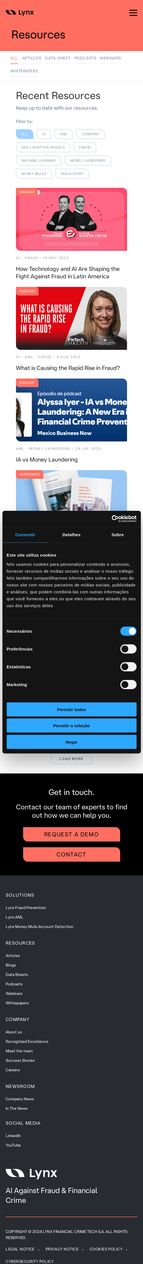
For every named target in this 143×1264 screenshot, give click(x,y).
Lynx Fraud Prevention (26, 907)
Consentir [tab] (25, 534)
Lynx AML (14, 917)
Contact (71, 854)
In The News (17, 1108)
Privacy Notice (62, 1249)
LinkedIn (13, 1135)
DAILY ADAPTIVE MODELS (43, 147)
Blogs (11, 965)
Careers (13, 1070)
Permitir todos (71, 709)
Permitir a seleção (71, 725)
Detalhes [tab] (71, 534)
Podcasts (14, 984)
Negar (71, 741)
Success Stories (20, 1060)
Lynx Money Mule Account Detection (39, 926)
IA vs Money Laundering (47, 459)
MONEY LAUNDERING (88, 160)
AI (44, 134)
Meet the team (19, 1051)
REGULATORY (72, 173)
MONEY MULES (34, 173)
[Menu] (133, 13)
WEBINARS (110, 58)
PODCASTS (85, 58)
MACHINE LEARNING (38, 160)
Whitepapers (17, 1003)
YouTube (13, 1145)
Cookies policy (106, 1249)
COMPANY (90, 134)
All (14, 58)
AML (63, 134)
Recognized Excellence (27, 1041)
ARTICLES (31, 58)
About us (14, 1032)
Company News (20, 1099)
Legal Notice (20, 1249)
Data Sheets (17, 974)
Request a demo (71, 834)
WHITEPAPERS (24, 71)
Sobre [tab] (118, 534)
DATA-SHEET (58, 58)
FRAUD (84, 147)
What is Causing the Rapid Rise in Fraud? (68, 367)
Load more (71, 759)
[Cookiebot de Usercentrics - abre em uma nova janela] (111, 518)
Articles (13, 955)
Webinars (14, 993)
